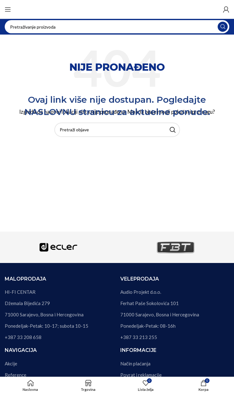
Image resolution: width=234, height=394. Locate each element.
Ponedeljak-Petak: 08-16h (148, 326)
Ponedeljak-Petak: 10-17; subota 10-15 (46, 326)
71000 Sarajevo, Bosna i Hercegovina (44, 314)
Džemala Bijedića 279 (27, 303)
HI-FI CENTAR (20, 292)
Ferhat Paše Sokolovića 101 (149, 303)
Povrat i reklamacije (141, 375)
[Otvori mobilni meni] (8, 9)
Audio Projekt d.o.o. (140, 292)
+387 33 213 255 (138, 337)
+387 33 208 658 (23, 337)
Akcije (11, 363)
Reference (15, 375)
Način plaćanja (135, 363)
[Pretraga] (117, 26)
